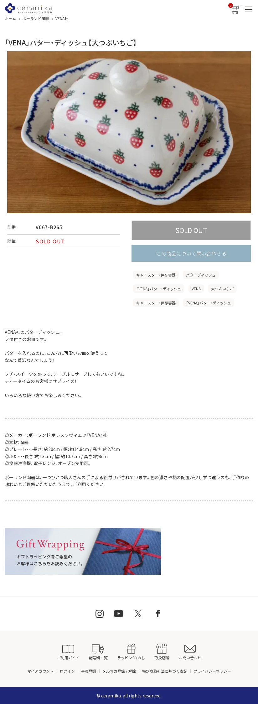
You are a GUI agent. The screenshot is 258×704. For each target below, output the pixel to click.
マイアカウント (40, 671)
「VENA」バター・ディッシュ (158, 288)
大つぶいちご (222, 288)
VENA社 (61, 18)
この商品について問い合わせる (191, 253)
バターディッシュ (201, 274)
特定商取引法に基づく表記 (164, 671)
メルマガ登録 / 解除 (119, 671)
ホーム (10, 18)
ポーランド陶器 (36, 18)
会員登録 (88, 671)
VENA (196, 288)
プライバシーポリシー (212, 671)
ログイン (67, 671)
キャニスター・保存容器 (156, 274)
